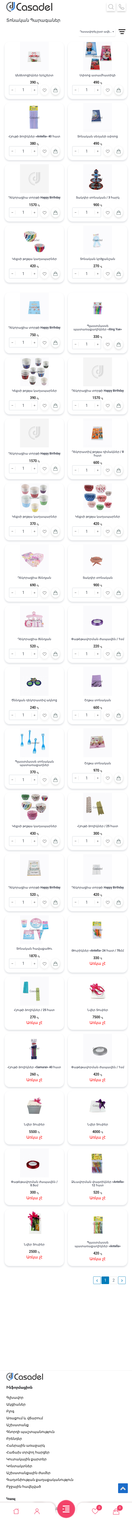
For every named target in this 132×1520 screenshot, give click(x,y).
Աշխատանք (17, 1425)
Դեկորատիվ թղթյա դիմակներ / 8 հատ (98, 453)
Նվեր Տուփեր (97, 1010)
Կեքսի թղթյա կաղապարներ (34, 259)
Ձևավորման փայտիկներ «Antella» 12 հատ (97, 1183)
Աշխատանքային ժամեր (28, 1473)
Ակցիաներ (16, 1404)
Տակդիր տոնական (98, 577)
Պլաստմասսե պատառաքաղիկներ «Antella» (98, 1244)
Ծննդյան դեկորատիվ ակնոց (34, 700)
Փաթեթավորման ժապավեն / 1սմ (97, 639)
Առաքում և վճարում (24, 1418)
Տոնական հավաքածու (34, 948)
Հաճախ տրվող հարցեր (28, 1452)
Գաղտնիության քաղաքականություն (39, 1480)
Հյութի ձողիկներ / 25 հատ (97, 826)
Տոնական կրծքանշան (97, 259)
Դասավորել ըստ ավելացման (97, 31)
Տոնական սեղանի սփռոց (97, 136)
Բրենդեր (14, 1439)
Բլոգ (10, 1411)
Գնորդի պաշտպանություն (30, 1432)
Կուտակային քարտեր (26, 1459)
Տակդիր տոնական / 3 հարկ (98, 197)
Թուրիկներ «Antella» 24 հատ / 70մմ (97, 950)
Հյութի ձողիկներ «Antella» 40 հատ (34, 136)
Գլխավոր (14, 1397)
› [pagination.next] (122, 1280)
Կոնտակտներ (19, 1466)
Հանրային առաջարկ (25, 1445)
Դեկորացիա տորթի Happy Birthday (34, 197)
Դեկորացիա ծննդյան (34, 577)
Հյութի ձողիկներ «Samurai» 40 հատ (34, 1067)
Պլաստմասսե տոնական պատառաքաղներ (34, 763)
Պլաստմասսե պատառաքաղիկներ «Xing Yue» (97, 327)
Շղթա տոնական (97, 700)
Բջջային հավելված (23, 1486)
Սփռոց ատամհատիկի (98, 75)
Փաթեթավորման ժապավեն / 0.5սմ (34, 1183)
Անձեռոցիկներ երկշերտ (34, 75)
